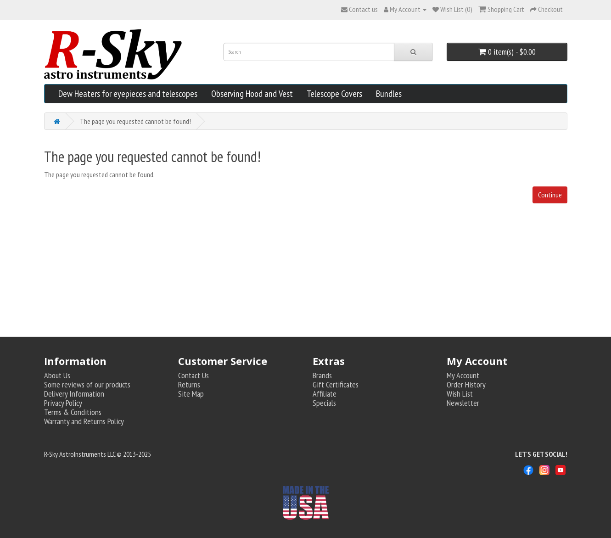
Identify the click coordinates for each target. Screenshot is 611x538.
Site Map (191, 393)
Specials (324, 403)
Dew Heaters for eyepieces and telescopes (127, 94)
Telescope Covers (334, 94)
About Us (57, 375)
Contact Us (193, 375)
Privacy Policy (63, 403)
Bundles (389, 94)
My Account (463, 375)
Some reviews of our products (87, 384)
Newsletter (463, 403)
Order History (466, 384)
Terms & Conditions (72, 412)
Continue (550, 194)
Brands (322, 375)
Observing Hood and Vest (252, 94)
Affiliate (324, 393)
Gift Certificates (336, 384)
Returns (189, 384)
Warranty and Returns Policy (84, 421)
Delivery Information (74, 393)
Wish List (460, 393)
